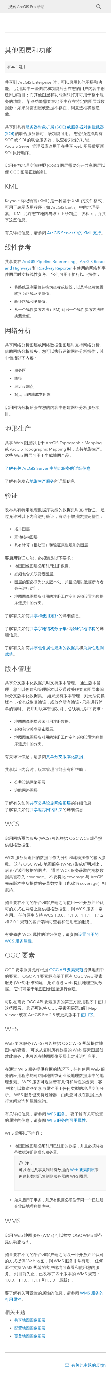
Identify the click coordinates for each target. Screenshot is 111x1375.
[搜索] (98, 6)
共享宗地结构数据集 (48, 628)
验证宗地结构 (83, 628)
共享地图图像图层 (29, 1320)
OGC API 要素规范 (66, 969)
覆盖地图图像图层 (29, 1336)
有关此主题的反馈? (88, 1365)
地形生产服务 (42, 481)
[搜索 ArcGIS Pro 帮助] (50, 6)
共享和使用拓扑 (44, 615)
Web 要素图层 (82, 1169)
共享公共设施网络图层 (50, 803)
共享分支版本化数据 (64, 756)
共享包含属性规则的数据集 (54, 647)
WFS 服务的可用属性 (66, 1120)
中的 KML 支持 (74, 232)
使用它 (87, 1014)
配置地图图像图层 (29, 1328)
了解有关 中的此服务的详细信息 (48, 468)
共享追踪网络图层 (46, 809)
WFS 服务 (56, 1114)
